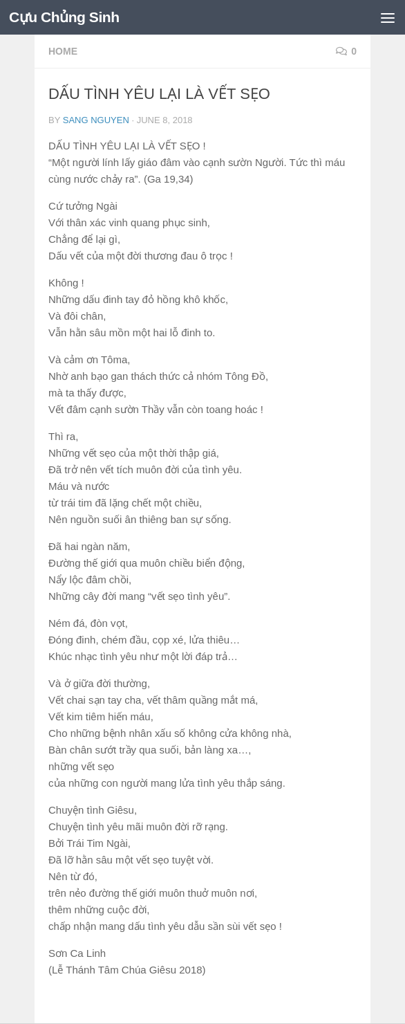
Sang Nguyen (96, 120)
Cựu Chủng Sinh (64, 17)
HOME (62, 51)
